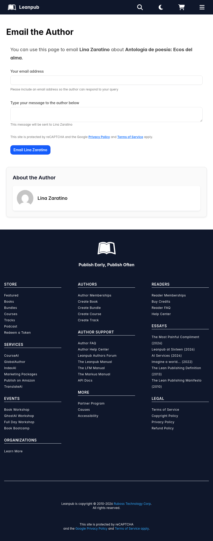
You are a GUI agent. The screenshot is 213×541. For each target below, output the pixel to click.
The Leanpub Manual (95, 362)
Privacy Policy (99, 137)
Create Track (88, 320)
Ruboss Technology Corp (132, 504)
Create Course (89, 314)
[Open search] (140, 7)
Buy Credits (161, 301)
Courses (10, 314)
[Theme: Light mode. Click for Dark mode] (161, 7)
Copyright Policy (165, 416)
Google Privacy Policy (91, 528)
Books (9, 301)
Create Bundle (89, 308)
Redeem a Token (17, 332)
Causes (84, 410)
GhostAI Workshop (19, 416)
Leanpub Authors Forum (97, 355)
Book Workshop (17, 410)
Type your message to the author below (44, 103)
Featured (11, 295)
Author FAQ (87, 343)
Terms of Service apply (132, 528)
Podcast (10, 326)
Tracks (9, 320)
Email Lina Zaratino (30, 150)
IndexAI (10, 368)
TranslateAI (13, 386)
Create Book (88, 301)
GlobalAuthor (14, 362)
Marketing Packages (20, 374)
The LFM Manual (91, 368)
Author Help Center (93, 349)
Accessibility (88, 416)
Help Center (161, 314)
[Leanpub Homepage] (23, 7)
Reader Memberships (169, 295)
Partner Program (91, 403)
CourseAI (11, 355)
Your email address (27, 71)
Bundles (10, 308)
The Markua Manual (94, 374)
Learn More (13, 451)
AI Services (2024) (167, 355)
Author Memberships (95, 295)
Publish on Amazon (19, 380)
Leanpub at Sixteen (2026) (173, 349)
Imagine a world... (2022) (172, 362)
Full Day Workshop (19, 422)
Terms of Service (130, 137)
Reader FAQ (161, 308)
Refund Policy (163, 428)
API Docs (85, 380)
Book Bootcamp (17, 428)
